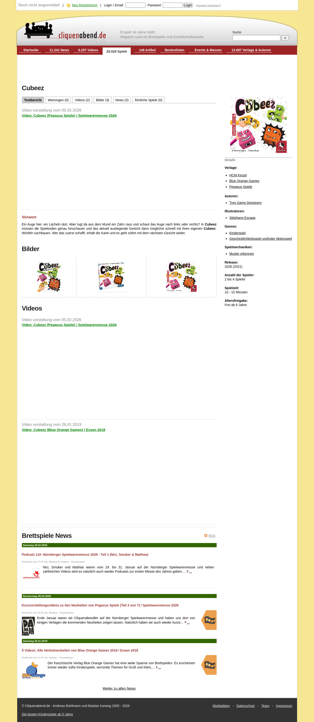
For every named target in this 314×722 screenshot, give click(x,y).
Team (265, 706)
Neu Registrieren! (85, 5)
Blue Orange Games (244, 181)
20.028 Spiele (116, 51)
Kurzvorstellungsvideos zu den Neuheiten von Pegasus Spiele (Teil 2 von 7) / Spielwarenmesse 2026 (100, 605)
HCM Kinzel (238, 175)
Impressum (284, 706)
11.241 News (59, 50)
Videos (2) (82, 100)
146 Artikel (147, 50)
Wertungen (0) (58, 100)
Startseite (31, 50)
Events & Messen (208, 50)
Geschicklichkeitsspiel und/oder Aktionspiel (260, 239)
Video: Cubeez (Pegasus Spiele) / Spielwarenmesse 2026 (69, 115)
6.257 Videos (88, 50)
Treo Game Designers (245, 203)
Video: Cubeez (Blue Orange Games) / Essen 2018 (63, 430)
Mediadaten (221, 706)
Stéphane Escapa (242, 218)
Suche (236, 32)
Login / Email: (114, 5)
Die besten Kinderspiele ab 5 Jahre (47, 714)
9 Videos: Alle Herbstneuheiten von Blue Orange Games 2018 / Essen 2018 (80, 650)
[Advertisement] (157, 70)
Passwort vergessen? (208, 5)
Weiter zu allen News (119, 688)
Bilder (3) (102, 100)
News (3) (122, 100)
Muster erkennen (241, 254)
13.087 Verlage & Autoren (251, 50)
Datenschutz (245, 706)
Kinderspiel (237, 233)
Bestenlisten (174, 50)
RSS (212, 536)
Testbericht (33, 100)
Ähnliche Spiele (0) (149, 100)
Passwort (154, 5)
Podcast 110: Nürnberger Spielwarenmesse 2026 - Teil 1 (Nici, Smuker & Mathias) (85, 554)
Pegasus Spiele (240, 187)
